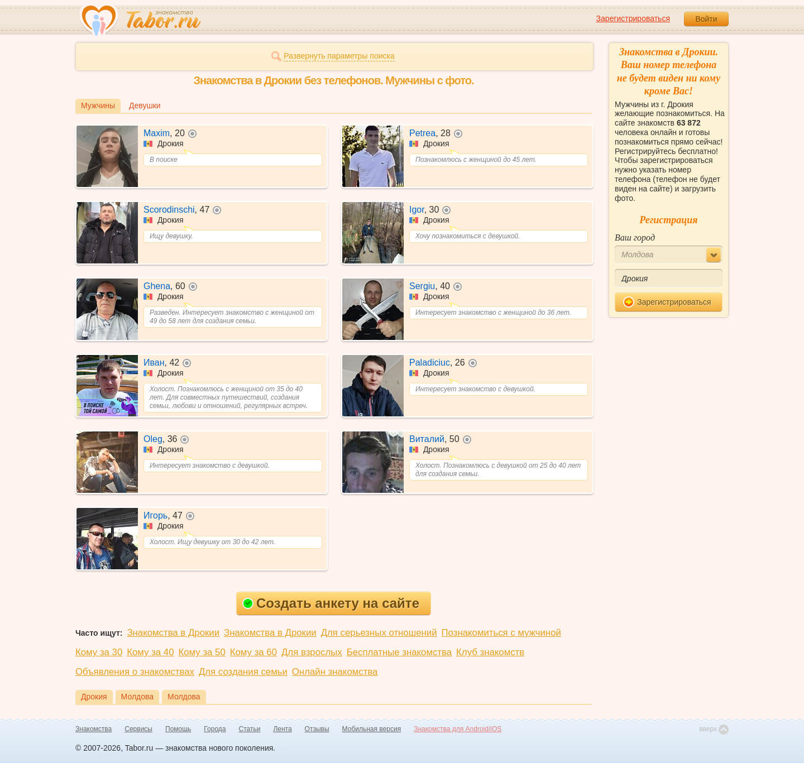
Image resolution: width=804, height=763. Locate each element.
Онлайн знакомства (335, 671)
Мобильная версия (371, 729)
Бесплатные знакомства (399, 652)
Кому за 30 (98, 652)
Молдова (137, 696)
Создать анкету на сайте (330, 603)
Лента (282, 729)
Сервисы (138, 729)
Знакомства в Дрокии (173, 632)
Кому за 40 (150, 652)
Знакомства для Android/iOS (457, 729)
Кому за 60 (253, 652)
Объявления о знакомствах (134, 671)
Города (215, 729)
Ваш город (635, 237)
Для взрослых (311, 652)
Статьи (250, 729)
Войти (706, 19)
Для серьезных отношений (379, 632)
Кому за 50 (202, 652)
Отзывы (317, 729)
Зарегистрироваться (633, 18)
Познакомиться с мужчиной (501, 632)
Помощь (178, 729)
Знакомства (93, 729)
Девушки (145, 105)
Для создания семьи (243, 671)
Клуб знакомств (490, 652)
